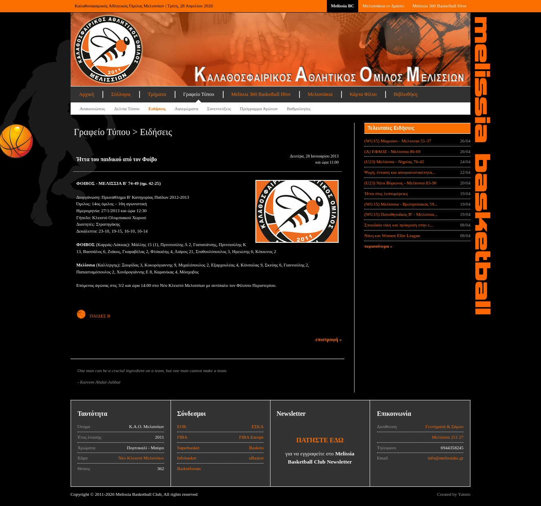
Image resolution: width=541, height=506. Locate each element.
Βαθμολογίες (298, 108)
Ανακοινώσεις (92, 108)
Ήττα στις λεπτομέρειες (386, 193)
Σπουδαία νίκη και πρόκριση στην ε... (398, 224)
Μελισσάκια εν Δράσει (383, 5)
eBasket (256, 457)
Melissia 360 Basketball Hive (439, 5)
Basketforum (189, 468)
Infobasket (186, 457)
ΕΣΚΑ (257, 426)
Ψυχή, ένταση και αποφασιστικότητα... (399, 172)
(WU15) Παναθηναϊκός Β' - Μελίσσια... (401, 214)
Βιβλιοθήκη (405, 94)
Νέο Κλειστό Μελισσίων (141, 457)
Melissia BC (343, 5)
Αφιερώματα (186, 108)
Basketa (256, 447)
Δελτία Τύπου (127, 108)
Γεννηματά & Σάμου (444, 426)
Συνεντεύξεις (219, 108)
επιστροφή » (328, 339)
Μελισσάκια (320, 94)
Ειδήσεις (157, 108)
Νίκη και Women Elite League (392, 235)
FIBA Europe (251, 437)
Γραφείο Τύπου (198, 94)
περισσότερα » (378, 246)
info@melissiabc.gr (445, 457)
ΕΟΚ (181, 426)
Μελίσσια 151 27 (447, 437)
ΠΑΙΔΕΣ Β (93, 315)
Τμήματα (157, 94)
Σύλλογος (121, 94)
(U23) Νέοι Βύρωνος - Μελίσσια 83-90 (400, 182)
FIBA (182, 437)
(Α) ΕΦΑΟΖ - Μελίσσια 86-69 (392, 151)
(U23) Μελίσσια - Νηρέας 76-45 (394, 161)
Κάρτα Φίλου (363, 94)
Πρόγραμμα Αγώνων (259, 108)
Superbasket (188, 447)
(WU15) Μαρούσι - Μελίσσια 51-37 (397, 140)
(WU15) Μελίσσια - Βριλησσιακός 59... (400, 204)
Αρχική (86, 94)
